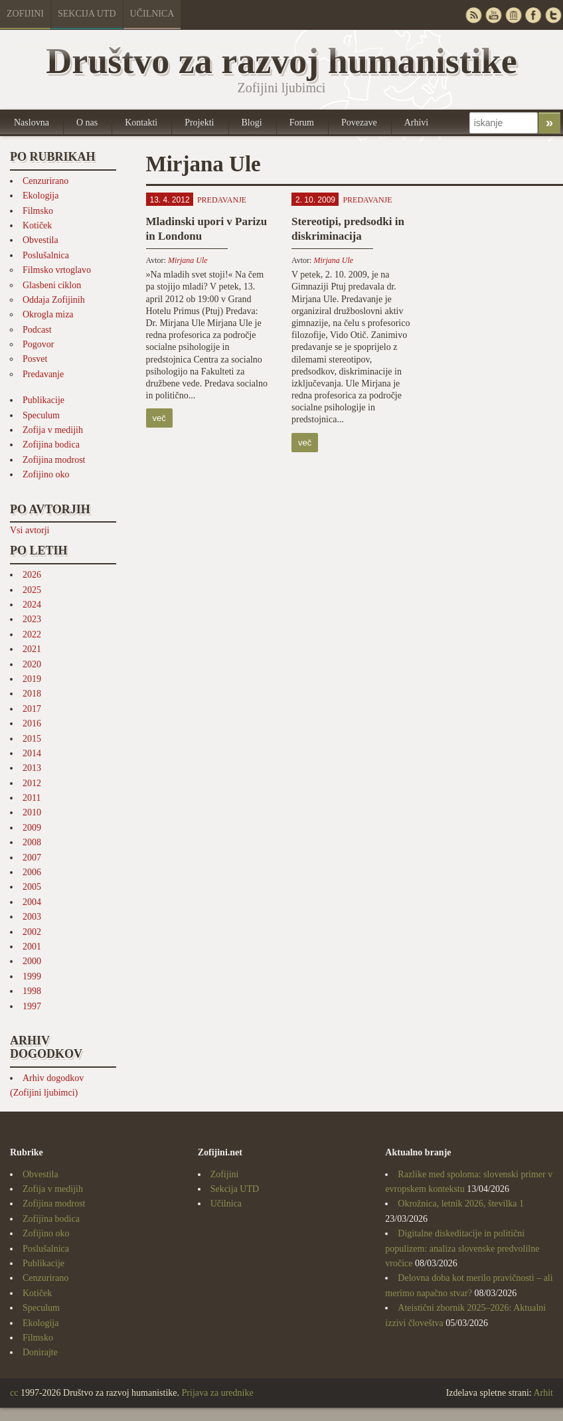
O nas (87, 122)
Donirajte (40, 1352)
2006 (32, 872)
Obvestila (40, 240)
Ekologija (40, 196)
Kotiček (37, 225)
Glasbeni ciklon (52, 285)
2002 (32, 932)
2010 (32, 812)
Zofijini (25, 14)
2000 (32, 961)
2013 (32, 768)
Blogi (252, 122)
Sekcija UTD (87, 14)
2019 (32, 679)
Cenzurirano (45, 181)
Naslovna (31, 122)
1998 (32, 991)
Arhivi (416, 122)
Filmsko (38, 211)
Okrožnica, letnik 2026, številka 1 (461, 1204)
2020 (32, 664)
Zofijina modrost (54, 460)
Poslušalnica (46, 255)
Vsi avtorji (30, 530)
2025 (32, 590)
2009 (32, 828)
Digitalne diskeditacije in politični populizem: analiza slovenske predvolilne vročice (462, 1248)
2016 (32, 723)
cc (14, 1393)
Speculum (41, 415)
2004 (32, 902)
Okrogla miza (48, 314)
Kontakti (141, 122)
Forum (301, 122)
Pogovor (38, 344)
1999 (32, 976)
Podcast (37, 330)
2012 (32, 783)
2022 (32, 634)
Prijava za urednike (218, 1393)
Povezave (359, 122)
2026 (32, 575)
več (159, 418)
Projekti (199, 122)
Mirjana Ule (188, 260)
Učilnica (152, 14)
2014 (32, 753)
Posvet (35, 359)
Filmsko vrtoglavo (57, 270)
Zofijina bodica (51, 445)
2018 (32, 694)
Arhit (543, 1393)
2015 (32, 739)
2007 (32, 858)
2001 (32, 947)
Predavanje (43, 374)
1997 (32, 1006)
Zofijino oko (46, 474)
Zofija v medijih (53, 430)
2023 (32, 619)
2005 (32, 887)
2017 (32, 709)
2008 (32, 842)
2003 (32, 917)
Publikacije (43, 400)
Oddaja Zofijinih (54, 300)
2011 (31, 798)
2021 (32, 649)
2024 (32, 605)
